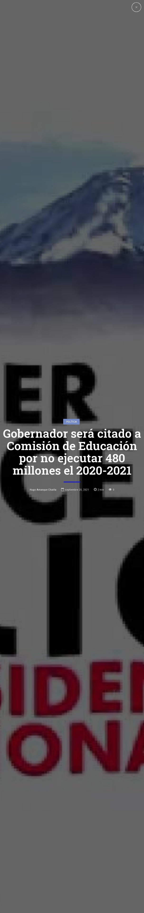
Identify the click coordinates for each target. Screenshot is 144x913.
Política (71, 373)
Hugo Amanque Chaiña (43, 441)
